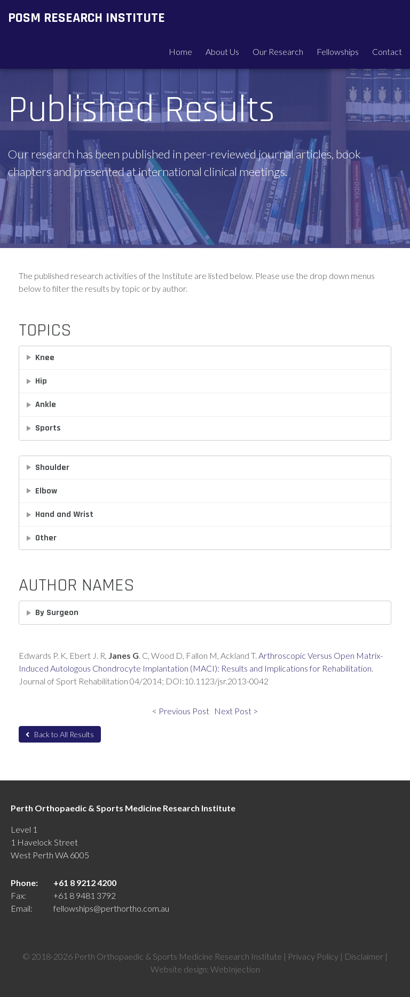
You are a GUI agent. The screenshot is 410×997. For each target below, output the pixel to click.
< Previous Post (180, 711)
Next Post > (236, 711)
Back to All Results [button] (60, 734)
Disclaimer (363, 956)
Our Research (278, 51)
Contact (387, 51)
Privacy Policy (313, 956)
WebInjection (235, 969)
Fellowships (338, 51)
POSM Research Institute (86, 18)
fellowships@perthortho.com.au (111, 908)
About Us (222, 51)
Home (180, 51)
